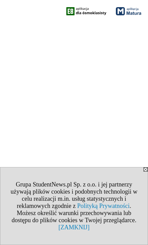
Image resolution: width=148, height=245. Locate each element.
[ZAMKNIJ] (74, 227)
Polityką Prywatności (103, 205)
